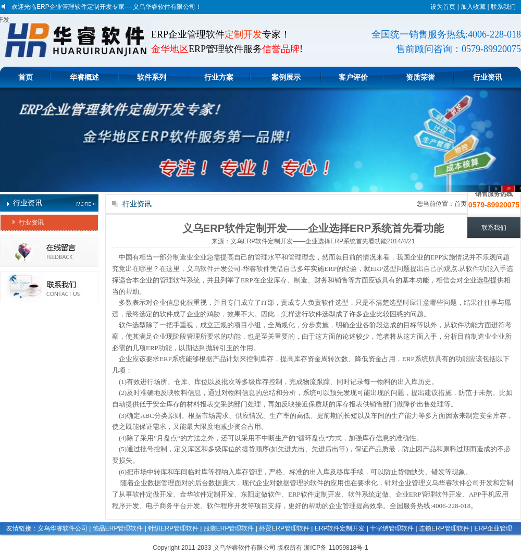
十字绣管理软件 (392, 528)
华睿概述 (84, 77)
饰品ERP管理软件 (118, 528)
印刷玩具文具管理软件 (55, 541)
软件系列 (151, 77)
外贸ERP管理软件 (284, 528)
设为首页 (442, 6)
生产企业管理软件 (117, 541)
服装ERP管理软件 (229, 528)
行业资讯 (487, 77)
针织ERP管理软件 (173, 528)
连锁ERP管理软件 (444, 528)
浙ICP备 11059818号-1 (336, 547)
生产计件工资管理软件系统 (417, 541)
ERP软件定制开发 (340, 528)
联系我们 (503, 6)
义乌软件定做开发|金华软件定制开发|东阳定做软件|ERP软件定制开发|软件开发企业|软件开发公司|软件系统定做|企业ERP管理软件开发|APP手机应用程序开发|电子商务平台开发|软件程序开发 (4, 19)
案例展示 (286, 77)
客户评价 (353, 77)
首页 (25, 77)
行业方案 (218, 77)
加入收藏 (473, 6)
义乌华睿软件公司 (63, 528)
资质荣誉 (420, 77)
